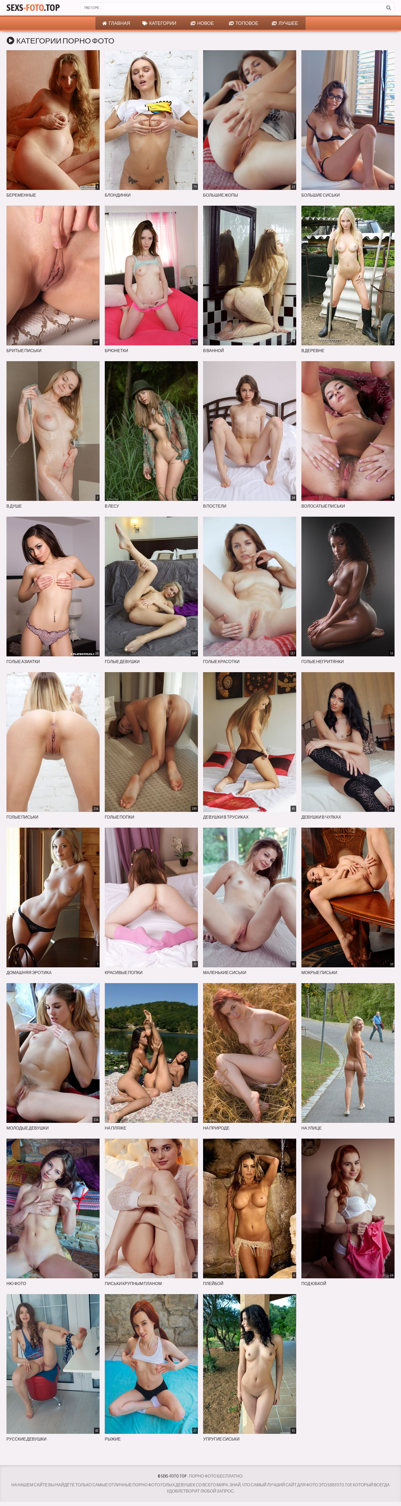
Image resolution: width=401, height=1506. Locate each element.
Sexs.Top (33, 8)
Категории (159, 23)
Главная (116, 23)
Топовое (243, 23)
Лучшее (285, 23)
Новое (202, 23)
